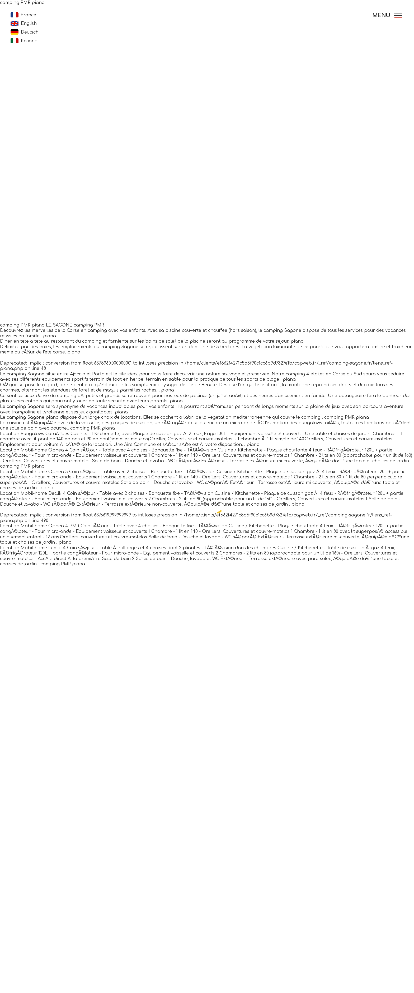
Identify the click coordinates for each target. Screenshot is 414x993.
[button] (387, 15)
